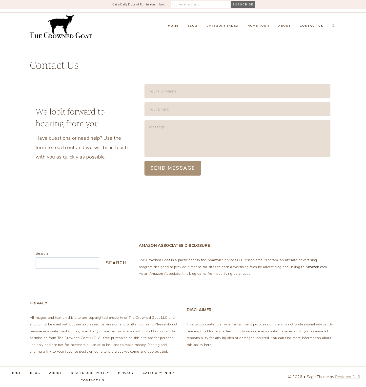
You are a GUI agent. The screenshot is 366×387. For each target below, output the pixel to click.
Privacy (126, 373)
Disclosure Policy (90, 373)
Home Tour (258, 26)
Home (173, 26)
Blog (192, 26)
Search (42, 253)
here (208, 344)
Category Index (222, 26)
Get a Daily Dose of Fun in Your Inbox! (138, 4)
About (284, 26)
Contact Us (312, 26)
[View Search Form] (333, 26)
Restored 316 (347, 377)
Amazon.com (316, 266)
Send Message (172, 168)
